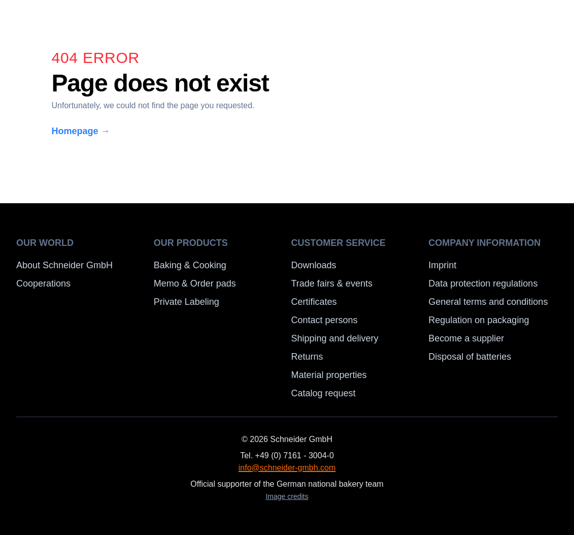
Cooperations (43, 283)
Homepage (81, 131)
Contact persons (324, 320)
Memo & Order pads (195, 283)
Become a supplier (466, 338)
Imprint (442, 265)
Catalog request (323, 393)
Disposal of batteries (469, 357)
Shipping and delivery (335, 338)
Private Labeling (186, 302)
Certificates (314, 302)
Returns (307, 357)
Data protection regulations (482, 283)
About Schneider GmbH (64, 265)
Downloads (313, 265)
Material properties (329, 375)
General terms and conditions (488, 302)
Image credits (286, 496)
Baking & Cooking (190, 265)
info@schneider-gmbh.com (287, 467)
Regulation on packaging (478, 320)
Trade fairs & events (332, 283)
